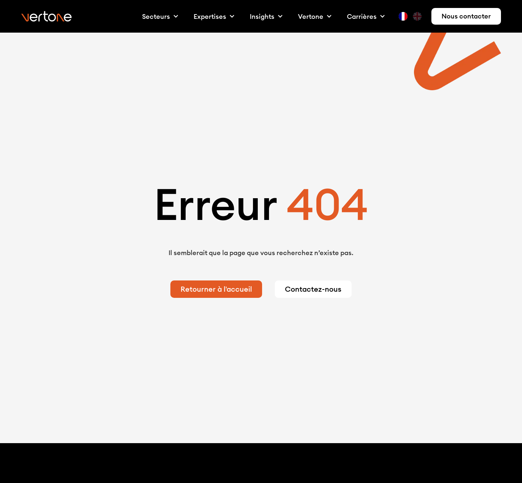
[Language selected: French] (412, 16)
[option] (418, 16)
